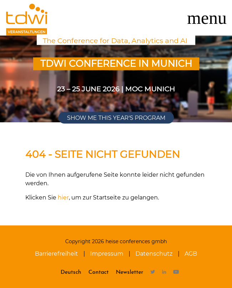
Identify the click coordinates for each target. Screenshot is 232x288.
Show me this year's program (116, 117)
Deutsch (71, 272)
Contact (98, 272)
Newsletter (129, 272)
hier (63, 197)
